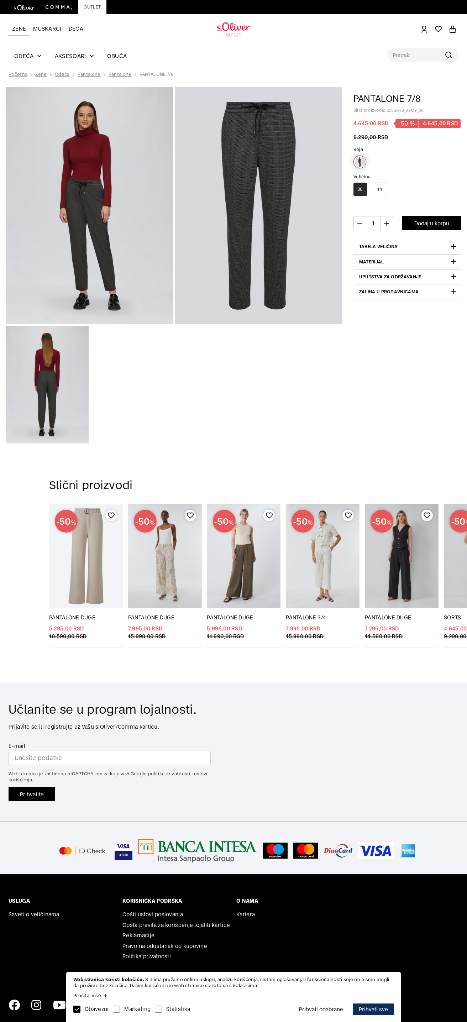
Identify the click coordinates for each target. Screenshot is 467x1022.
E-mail (17, 746)
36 (360, 189)
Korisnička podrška (152, 900)
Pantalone (89, 74)
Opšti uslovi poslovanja (152, 914)
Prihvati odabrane (321, 1009)
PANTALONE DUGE (72, 617)
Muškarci (47, 28)
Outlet (92, 7)
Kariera (245, 914)
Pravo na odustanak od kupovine (164, 946)
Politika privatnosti (146, 956)
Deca (76, 28)
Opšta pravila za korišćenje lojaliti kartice (176, 925)
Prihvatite (32, 794)
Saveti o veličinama (34, 914)
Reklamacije (138, 935)
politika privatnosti (169, 774)
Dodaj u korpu (431, 223)
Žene (19, 28)
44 (380, 189)
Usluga (19, 900)
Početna (18, 74)
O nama (247, 900)
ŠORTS (452, 617)
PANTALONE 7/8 (157, 74)
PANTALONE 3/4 (306, 617)
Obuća (117, 55)
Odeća (62, 74)
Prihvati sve (373, 1009)
